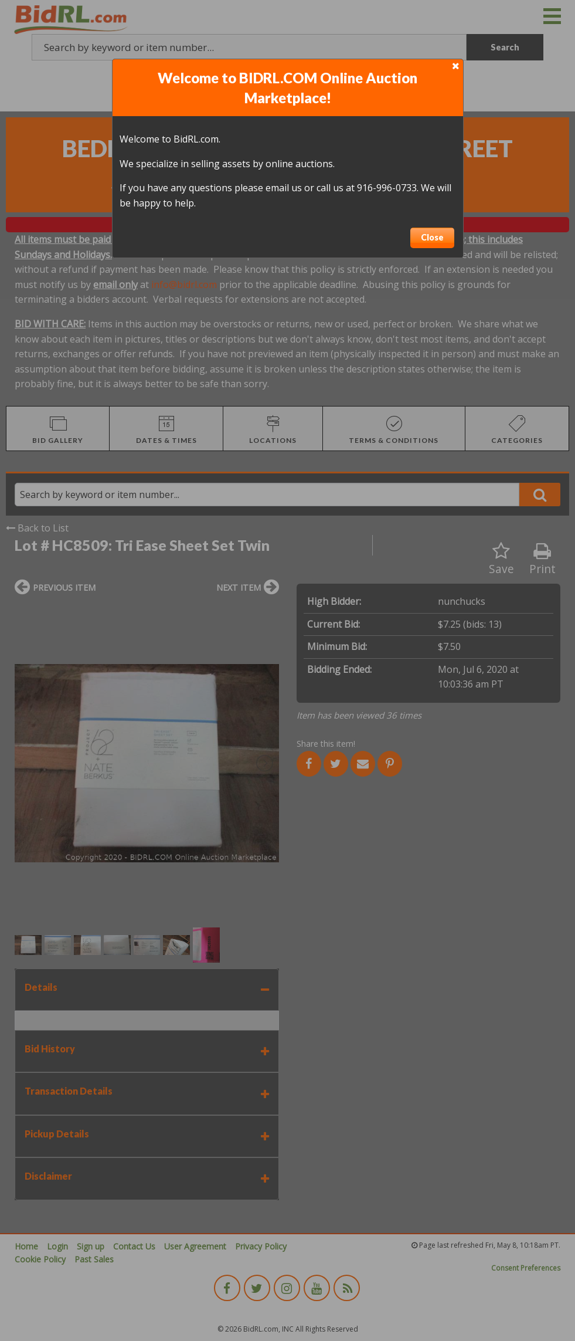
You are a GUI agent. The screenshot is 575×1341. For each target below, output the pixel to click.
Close (432, 237)
